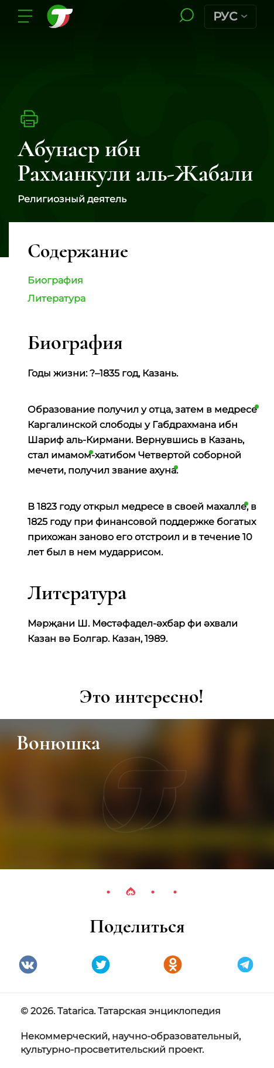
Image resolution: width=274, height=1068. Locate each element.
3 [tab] (152, 892)
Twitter (100, 964)
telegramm (245, 964)
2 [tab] (130, 892)
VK (28, 964)
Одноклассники (172, 964)
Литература (56, 298)
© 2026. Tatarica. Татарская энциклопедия (120, 1011)
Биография (55, 280)
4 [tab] (175, 892)
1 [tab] (108, 892)
